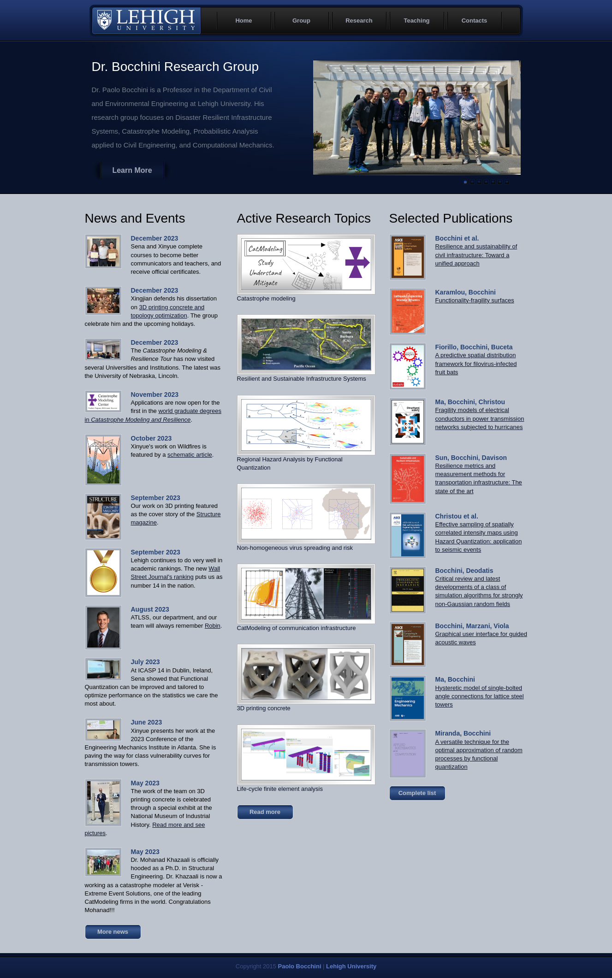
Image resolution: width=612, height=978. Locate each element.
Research (359, 20)
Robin (212, 625)
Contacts (474, 20)
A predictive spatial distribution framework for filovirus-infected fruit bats (476, 363)
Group (301, 20)
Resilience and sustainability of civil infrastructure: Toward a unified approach (476, 254)
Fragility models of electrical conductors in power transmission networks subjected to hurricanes (479, 418)
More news (112, 931)
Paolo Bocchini (299, 966)
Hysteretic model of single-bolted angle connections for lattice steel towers (479, 696)
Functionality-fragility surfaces (474, 300)
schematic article (189, 454)
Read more (265, 811)
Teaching (416, 20)
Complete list (417, 792)
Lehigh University (146, 21)
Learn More (132, 170)
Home (243, 20)
